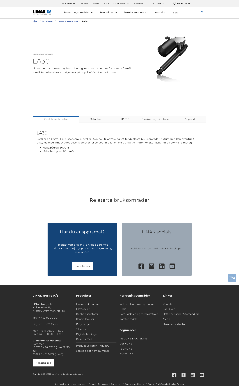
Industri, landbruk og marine (137, 304)
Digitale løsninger (87, 334)
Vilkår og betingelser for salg (171, 384)
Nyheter (84, 3)
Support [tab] (190, 119)
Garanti (151, 384)
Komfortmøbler (129, 319)
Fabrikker (169, 309)
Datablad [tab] (95, 119)
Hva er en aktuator (174, 324)
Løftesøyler (82, 309)
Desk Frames (84, 339)
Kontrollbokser (85, 319)
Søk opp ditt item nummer (92, 350)
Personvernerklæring (134, 384)
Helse (123, 309)
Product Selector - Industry (92, 345)
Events (96, 3)
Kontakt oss (82, 266)
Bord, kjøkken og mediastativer (139, 314)
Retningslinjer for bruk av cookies (70, 384)
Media (166, 319)
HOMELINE (126, 353)
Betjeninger (83, 324)
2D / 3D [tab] (125, 119)
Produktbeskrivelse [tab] (56, 119)
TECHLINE (126, 348)
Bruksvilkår (116, 384)
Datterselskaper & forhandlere (181, 314)
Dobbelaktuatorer (87, 314)
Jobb (106, 3)
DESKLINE (126, 343)
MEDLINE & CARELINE (133, 338)
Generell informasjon (98, 384)
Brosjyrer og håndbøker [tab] (156, 119)
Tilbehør (81, 329)
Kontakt (168, 304)
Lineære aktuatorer (88, 304)
